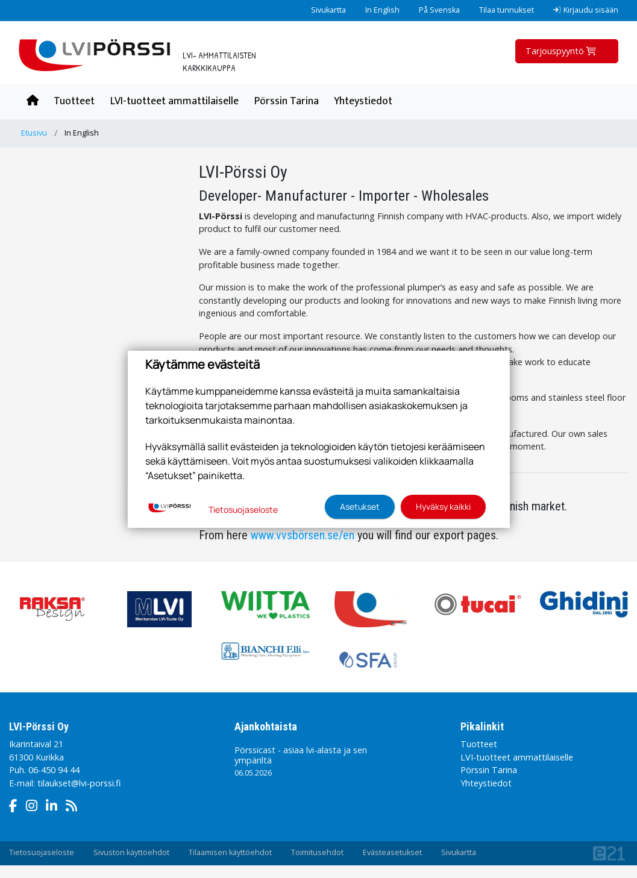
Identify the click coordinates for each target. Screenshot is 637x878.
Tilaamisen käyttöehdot (230, 852)
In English (382, 10)
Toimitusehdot (317, 852)
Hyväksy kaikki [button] (443, 506)
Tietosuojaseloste (41, 852)
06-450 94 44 (54, 770)
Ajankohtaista (265, 726)
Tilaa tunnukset (506, 10)
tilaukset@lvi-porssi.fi (79, 783)
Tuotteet (74, 101)
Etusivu (34, 133)
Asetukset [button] (360, 506)
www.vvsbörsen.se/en (302, 535)
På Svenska (439, 10)
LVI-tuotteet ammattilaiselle (174, 101)
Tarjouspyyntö (562, 51)
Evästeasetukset (392, 852)
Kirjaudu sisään (585, 10)
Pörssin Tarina (286, 101)
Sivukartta (328, 10)
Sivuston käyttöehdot (131, 852)
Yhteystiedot (363, 101)
